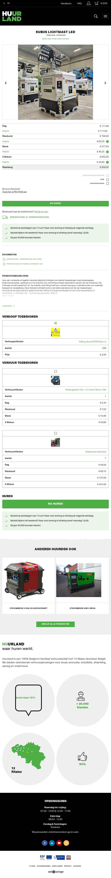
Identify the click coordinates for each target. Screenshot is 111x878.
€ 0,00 (101, 3)
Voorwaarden (44, 866)
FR (8, 3)
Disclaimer (57, 866)
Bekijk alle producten (55, 624)
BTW (102, 179)
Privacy (68, 866)
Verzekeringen (97, 183)
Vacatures (66, 3)
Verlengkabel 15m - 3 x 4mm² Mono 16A (85, 390)
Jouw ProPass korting (93, 175)
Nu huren (55, 203)
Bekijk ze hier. (41, 212)
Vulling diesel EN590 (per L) (92, 342)
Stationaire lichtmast (95, 452)
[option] (55, 82)
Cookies (77, 866)
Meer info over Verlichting (55, 39)
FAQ (79, 3)
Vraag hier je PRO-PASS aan (14, 192)
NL (4, 3)
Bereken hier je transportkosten (25, 217)
